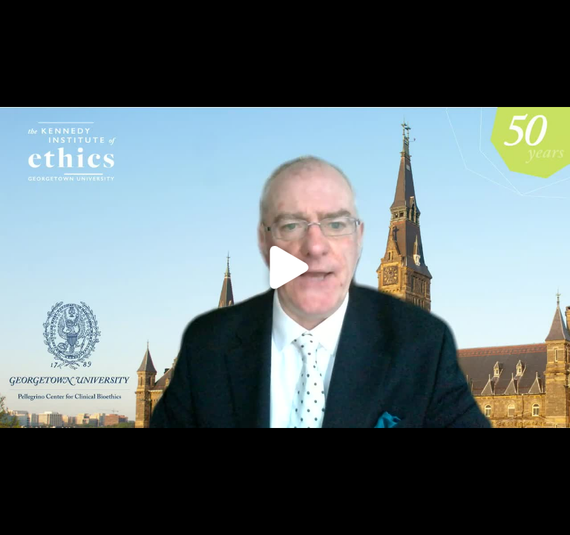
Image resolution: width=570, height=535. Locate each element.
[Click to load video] (285, 267)
